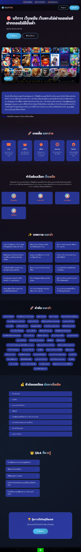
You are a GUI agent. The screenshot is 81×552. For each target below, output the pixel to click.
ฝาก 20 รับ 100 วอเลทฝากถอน (57, 354)
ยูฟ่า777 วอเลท (54, 316)
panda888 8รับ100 (73, 335)
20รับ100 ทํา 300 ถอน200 (36, 340)
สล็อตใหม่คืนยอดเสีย (26, 359)
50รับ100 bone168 (10, 354)
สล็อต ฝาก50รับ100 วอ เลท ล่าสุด (50, 321)
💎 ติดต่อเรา (14, 36)
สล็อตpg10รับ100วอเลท (45, 331)
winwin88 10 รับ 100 (28, 350)
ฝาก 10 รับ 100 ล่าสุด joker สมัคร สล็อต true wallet (20, 345)
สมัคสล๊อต (50, 340)
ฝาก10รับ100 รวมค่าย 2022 (52, 326)
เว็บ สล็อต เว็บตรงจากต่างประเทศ (11, 335)
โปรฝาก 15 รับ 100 (33, 321)
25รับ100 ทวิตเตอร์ (8, 316)
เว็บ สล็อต (71, 359)
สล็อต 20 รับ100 (41, 316)
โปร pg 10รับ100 (31, 331)
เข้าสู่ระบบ (63, 7)
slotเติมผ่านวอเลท (44, 364)
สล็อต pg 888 (69, 350)
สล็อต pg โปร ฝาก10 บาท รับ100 (46, 345)
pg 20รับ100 (72, 354)
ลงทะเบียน (74, 7)
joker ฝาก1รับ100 (21, 340)
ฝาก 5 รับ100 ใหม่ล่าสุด (17, 331)
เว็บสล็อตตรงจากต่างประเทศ (63, 331)
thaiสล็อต (40, 350)
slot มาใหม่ (10, 326)
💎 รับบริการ (30, 36)
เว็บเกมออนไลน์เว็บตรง (39, 354)
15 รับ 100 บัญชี (13, 364)
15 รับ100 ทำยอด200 (13, 350)
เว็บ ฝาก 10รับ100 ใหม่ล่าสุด (28, 364)
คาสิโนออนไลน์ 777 (22, 326)
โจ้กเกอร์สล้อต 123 (12, 359)
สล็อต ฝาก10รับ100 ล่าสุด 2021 (66, 345)
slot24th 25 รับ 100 (68, 321)
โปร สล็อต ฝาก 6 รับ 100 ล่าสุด (25, 316)
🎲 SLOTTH (7, 7)
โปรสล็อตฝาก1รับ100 (24, 354)
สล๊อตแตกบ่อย (60, 340)
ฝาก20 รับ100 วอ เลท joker (58, 359)
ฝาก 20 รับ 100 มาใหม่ (57, 335)
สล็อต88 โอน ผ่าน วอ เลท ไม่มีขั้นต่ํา (62, 364)
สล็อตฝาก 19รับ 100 (43, 335)
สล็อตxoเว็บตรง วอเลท (68, 326)
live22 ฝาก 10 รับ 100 (41, 359)
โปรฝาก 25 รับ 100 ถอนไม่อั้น (54, 350)
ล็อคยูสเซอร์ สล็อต (35, 326)
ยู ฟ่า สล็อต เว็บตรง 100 (40, 368)
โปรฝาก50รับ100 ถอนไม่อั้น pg (69, 316)
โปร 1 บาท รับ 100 (28, 335)
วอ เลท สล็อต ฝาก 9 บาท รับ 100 (16, 321)
